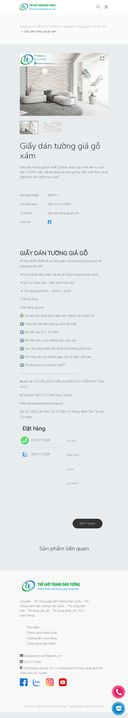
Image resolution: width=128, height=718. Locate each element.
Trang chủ (25, 27)
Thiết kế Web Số (93, 706)
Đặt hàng (87, 523)
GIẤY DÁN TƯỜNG (47, 27)
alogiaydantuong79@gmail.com (41, 656)
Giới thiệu (33, 627)
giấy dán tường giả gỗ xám (63, 213)
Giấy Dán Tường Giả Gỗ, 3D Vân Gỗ (84, 27)
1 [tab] (62, 107)
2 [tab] (67, 107)
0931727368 (35, 440)
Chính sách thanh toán (42, 633)
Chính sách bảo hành (41, 643)
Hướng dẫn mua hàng (42, 638)
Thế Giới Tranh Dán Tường (51, 706)
